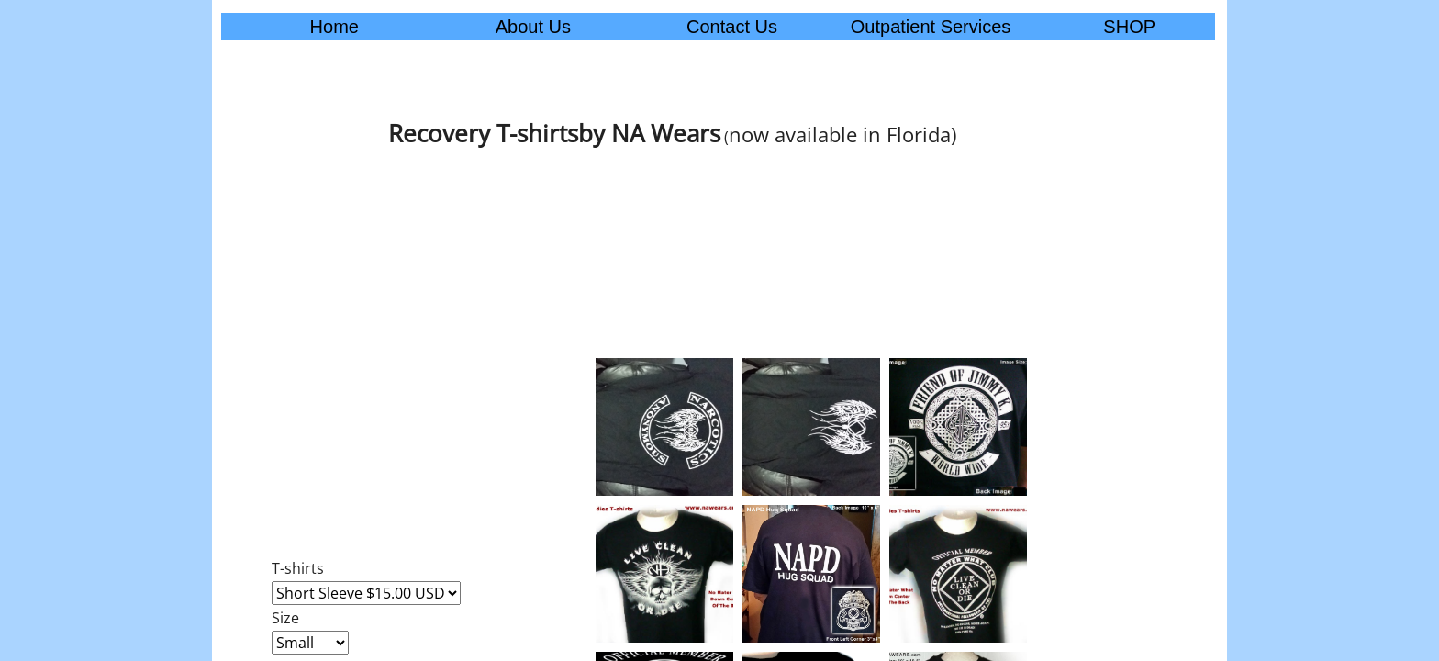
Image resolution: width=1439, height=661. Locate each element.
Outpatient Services (931, 27)
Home (334, 27)
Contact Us (731, 27)
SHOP (1129, 27)
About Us (533, 27)
